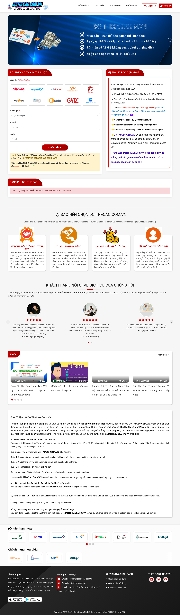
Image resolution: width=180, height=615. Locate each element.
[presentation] (8, 322)
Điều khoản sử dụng (116, 583)
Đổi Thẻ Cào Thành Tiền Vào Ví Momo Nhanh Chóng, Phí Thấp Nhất (151, 390)
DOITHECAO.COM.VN (125, 89)
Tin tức (13, 354)
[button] (88, 342)
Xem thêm (163, 355)
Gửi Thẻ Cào (55, 147)
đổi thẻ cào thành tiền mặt (74, 292)
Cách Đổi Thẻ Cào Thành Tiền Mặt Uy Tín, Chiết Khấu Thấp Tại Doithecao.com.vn (29, 390)
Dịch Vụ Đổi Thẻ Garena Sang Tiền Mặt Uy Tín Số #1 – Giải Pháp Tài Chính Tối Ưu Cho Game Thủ (110, 390)
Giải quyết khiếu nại (116, 588)
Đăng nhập (150, 6)
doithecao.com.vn (78, 583)
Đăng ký (165, 6)
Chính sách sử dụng (116, 579)
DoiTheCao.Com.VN (30, 443)
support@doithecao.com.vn (80, 579)
